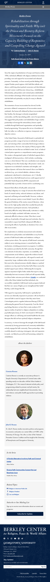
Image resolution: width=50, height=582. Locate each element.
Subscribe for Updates (25, 514)
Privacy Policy (43, 573)
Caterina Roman (19, 51)
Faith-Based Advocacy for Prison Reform (25, 59)
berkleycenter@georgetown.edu (15, 556)
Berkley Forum (10, 7)
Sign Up (43, 567)
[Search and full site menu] (43, 2)
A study (33, 277)
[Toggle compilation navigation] (43, 7)
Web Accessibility (24, 573)
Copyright (34, 573)
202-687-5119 (11, 554)
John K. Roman (33, 51)
